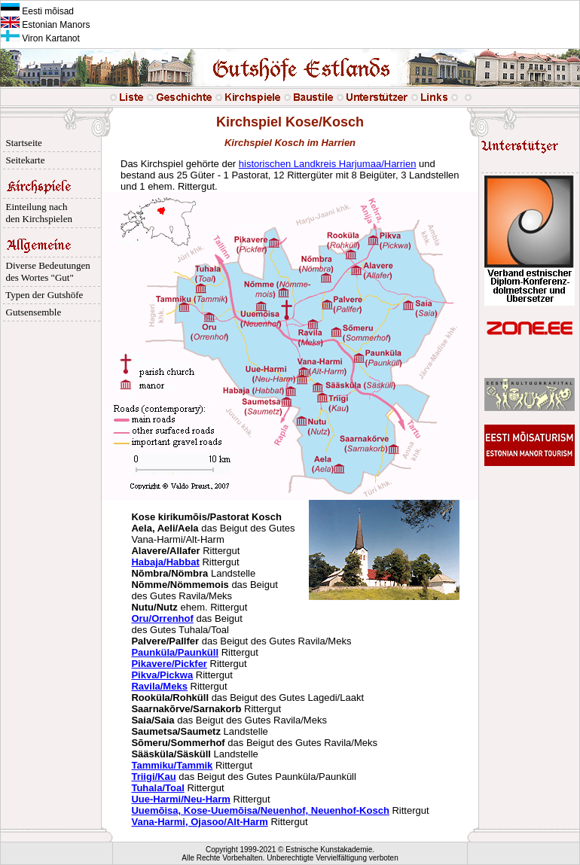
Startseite (21, 142)
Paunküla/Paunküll (174, 652)
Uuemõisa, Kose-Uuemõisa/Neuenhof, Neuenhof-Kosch (260, 810)
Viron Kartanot (40, 38)
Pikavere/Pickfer (168, 663)
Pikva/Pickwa (162, 675)
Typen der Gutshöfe (42, 294)
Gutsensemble (31, 312)
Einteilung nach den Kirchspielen (36, 212)
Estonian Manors (45, 25)
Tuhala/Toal (157, 787)
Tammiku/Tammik (171, 765)
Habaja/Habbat (165, 562)
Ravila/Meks (159, 686)
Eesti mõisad (37, 11)
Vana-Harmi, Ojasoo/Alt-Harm (199, 821)
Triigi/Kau (153, 776)
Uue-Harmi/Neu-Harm (180, 799)
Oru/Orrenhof (162, 618)
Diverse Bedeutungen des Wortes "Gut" (45, 271)
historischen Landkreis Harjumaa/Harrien (328, 163)
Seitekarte (22, 160)
